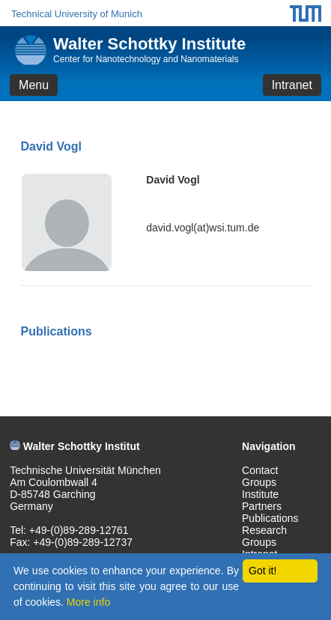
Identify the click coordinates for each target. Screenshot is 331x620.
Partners (262, 506)
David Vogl (172, 180)
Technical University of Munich (76, 13)
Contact (260, 470)
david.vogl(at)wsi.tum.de (202, 228)
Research (264, 530)
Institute (260, 494)
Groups (259, 482)
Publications (270, 518)
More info (88, 602)
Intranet (292, 85)
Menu (34, 85)
